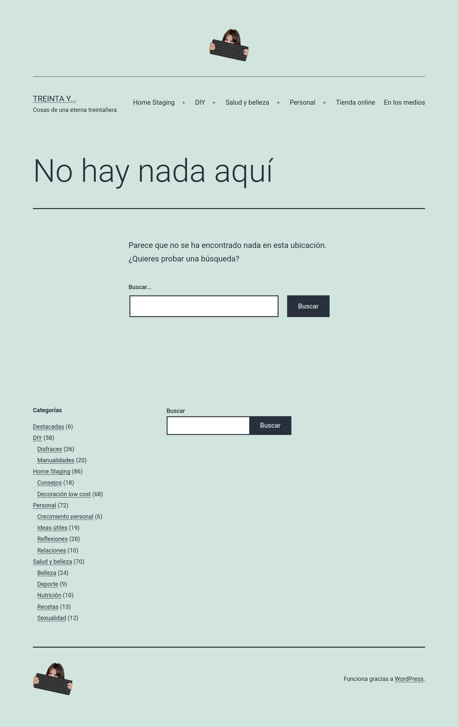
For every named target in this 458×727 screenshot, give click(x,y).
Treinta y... (54, 98)
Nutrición (49, 595)
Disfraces (49, 448)
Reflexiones (52, 538)
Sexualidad (51, 617)
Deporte (47, 583)
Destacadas (48, 426)
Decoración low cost (64, 494)
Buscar (176, 410)
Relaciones (51, 550)
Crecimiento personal (65, 516)
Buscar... (140, 286)
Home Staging (154, 102)
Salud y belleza (247, 102)
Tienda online (355, 102)
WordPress (409, 678)
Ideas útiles (52, 527)
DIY (200, 102)
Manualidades (55, 460)
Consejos (49, 482)
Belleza (46, 572)
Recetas (48, 606)
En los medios (404, 102)
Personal (302, 102)
